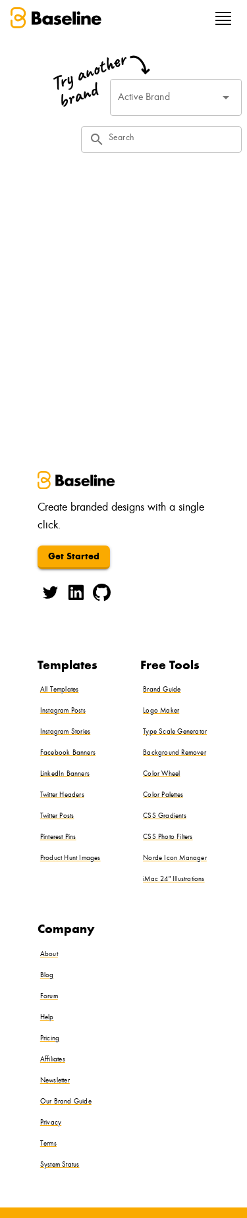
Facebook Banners (68, 753)
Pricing (49, 1038)
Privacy (50, 1123)
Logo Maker (161, 711)
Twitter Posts (57, 816)
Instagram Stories (65, 732)
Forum (49, 996)
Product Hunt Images (70, 858)
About (49, 954)
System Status (60, 1165)
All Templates (59, 690)
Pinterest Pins (58, 837)
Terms (48, 1144)
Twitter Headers (62, 795)
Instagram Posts (63, 711)
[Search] (171, 139)
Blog (47, 975)
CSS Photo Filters (167, 837)
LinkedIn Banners (65, 774)
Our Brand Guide (66, 1101)
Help (47, 1017)
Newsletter (55, 1080)
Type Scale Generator (175, 732)
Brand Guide (161, 690)
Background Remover (174, 753)
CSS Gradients (164, 816)
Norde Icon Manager (175, 858)
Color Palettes (163, 795)
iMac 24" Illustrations (173, 879)
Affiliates (52, 1059)
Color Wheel (161, 774)
